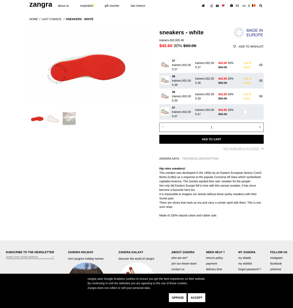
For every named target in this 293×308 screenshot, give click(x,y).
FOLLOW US (278, 252)
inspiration (86, 5)
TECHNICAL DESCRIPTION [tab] (200, 158)
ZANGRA (40, 4)
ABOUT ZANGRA (183, 252)
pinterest (275, 269)
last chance (138, 5)
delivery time (214, 269)
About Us (63, 5)
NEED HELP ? (215, 252)
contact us (178, 269)
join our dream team (184, 263)
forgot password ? (249, 269)
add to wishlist (248, 46)
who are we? (180, 257)
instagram (276, 257)
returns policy (214, 257)
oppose (178, 297)
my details (244, 257)
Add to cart (211, 139)
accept (196, 297)
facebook (276, 263)
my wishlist (245, 263)
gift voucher (112, 5)
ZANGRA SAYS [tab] (169, 158)
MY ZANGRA (247, 252)
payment (211, 263)
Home (33, 19)
